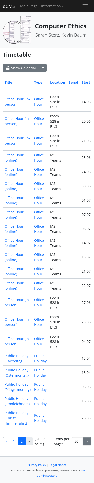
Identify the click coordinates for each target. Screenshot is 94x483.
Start (86, 82)
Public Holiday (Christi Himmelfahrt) (16, 418)
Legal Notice (58, 465)
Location (57, 82)
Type (38, 82)
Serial (73, 82)
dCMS (9, 6)
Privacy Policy (36, 465)
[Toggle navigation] (85, 6)
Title (8, 82)
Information (51, 6)
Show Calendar (21, 68)
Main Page (29, 6)
